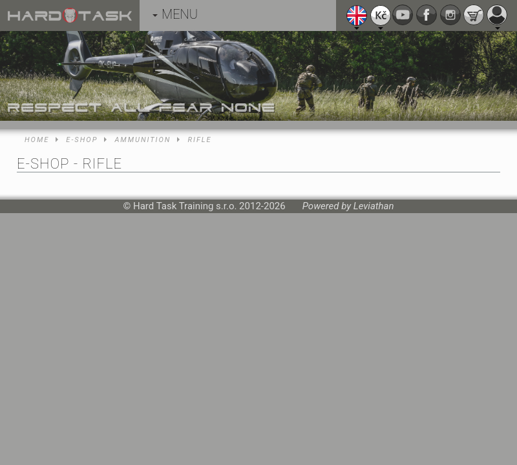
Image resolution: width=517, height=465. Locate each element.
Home (37, 140)
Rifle (199, 140)
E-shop (82, 140)
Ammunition (142, 140)
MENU (175, 14)
